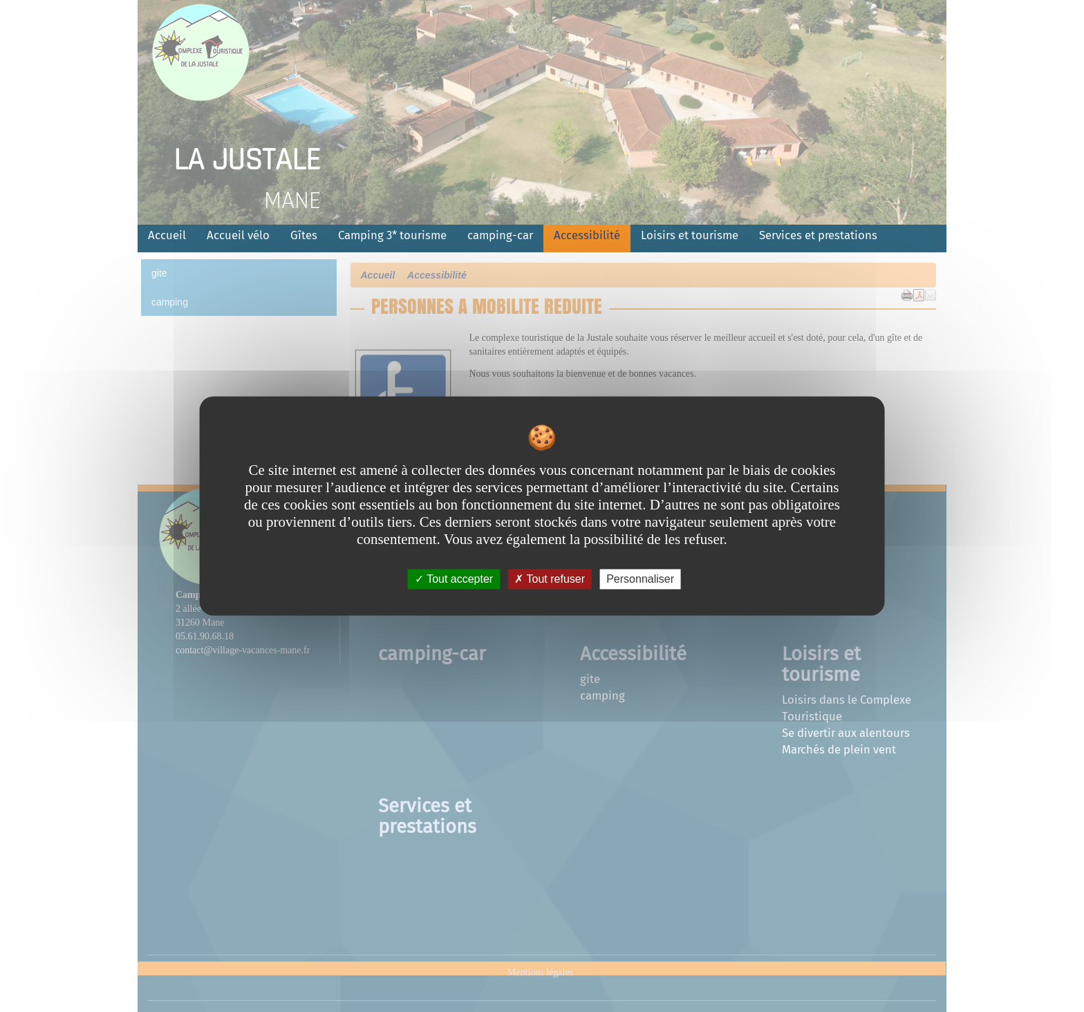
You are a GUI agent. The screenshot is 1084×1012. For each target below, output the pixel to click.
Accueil (167, 235)
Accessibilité (587, 235)
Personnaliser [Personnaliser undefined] (640, 579)
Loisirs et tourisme (689, 235)
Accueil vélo (238, 235)
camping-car (500, 235)
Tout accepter (454, 579)
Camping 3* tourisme (392, 235)
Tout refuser (549, 579)
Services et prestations (818, 235)
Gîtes (303, 235)
